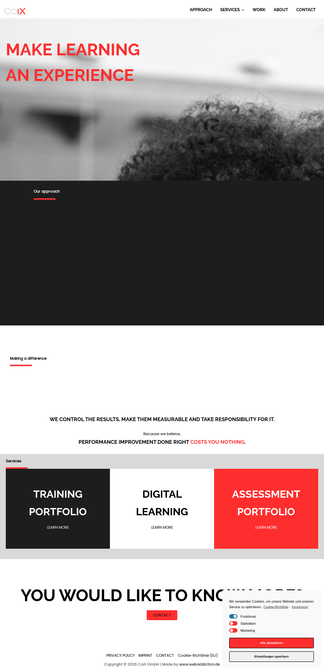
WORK (259, 9)
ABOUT (281, 9)
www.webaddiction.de (199, 664)
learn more (58, 527)
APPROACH (201, 9)
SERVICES (232, 10)
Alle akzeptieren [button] (271, 643)
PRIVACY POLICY (120, 655)
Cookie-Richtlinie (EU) (198, 655)
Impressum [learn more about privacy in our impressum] (300, 607)
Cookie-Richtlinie (275, 607)
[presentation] (242, 10)
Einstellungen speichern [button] (271, 656)
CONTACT (306, 9)
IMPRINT (145, 655)
